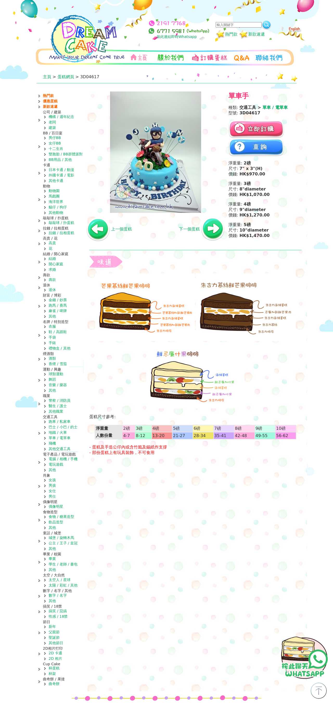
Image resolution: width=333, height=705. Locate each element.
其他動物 (56, 212)
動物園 (54, 191)
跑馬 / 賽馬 (58, 305)
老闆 (52, 122)
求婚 (52, 269)
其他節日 (56, 643)
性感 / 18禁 (58, 616)
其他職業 (56, 411)
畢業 (52, 559)
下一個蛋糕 (189, 229)
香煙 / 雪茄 (58, 364)
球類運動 (56, 374)
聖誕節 (54, 637)
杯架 (52, 673)
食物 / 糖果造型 (61, 517)
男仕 (52, 496)
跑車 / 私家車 (60, 421)
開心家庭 (56, 264)
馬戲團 (54, 196)
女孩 (52, 480)
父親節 (54, 632)
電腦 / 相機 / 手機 (63, 459)
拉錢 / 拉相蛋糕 (61, 233)
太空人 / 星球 (60, 580)
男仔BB (55, 138)
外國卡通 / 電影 (61, 175)
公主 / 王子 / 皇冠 (63, 543)
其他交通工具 (60, 449)
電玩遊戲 (56, 464)
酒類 (52, 358)
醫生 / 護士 (58, 406)
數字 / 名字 (58, 595)
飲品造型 (56, 522)
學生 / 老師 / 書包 (63, 564)
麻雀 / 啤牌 (58, 311)
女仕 (52, 491)
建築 (52, 128)
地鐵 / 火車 (58, 432)
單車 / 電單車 (60, 438)
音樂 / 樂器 (58, 385)
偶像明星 (56, 506)
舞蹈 (52, 379)
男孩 (52, 485)
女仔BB (55, 143)
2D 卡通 (55, 653)
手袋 (52, 337)
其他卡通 (56, 181)
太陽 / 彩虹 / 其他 (63, 585)
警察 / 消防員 (60, 400)
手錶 (52, 343)
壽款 (52, 280)
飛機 (52, 443)
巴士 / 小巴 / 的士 (63, 427)
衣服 (52, 326)
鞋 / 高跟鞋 (58, 332)
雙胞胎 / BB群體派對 (66, 154)
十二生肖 (56, 149)
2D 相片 (55, 658)
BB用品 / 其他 (60, 159)
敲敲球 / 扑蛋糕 (61, 223)
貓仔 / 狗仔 (58, 207)
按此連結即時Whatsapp (177, 37)
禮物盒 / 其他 (60, 348)
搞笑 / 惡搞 (58, 611)
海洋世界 (56, 202)
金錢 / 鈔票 (58, 300)
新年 (52, 626)
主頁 (47, 76)
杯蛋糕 (54, 668)
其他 (52, 316)
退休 (52, 290)
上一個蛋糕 (121, 229)
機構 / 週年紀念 (61, 117)
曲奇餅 (54, 684)
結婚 (52, 258)
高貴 (52, 243)
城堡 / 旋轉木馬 (61, 538)
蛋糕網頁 (65, 76)
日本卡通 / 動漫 (61, 170)
